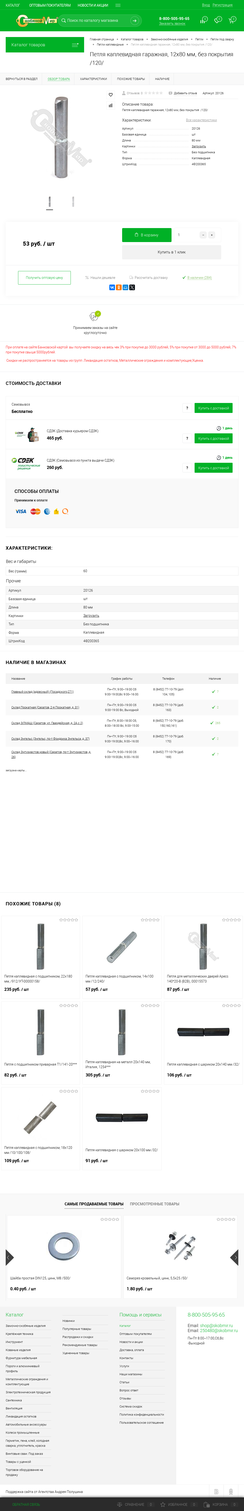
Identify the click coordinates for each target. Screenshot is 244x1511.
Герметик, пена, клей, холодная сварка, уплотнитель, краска (27, 1442)
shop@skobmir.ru (216, 1324)
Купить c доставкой (213, 409)
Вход (206, 5)
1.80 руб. (100, 1288)
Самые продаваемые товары (94, 1203)
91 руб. (122, 1162)
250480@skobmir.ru (219, 1329)
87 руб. (203, 991)
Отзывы (125, 1397)
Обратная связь (23, 1504)
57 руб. (122, 991)
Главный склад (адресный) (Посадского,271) (42, 691)
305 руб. (122, 1076)
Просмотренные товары (154, 1203)
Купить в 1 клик (172, 252)
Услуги (124, 1365)
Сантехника (14, 1399)
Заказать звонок (172, 23)
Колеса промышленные (22, 1431)
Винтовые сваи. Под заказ (24, 1453)
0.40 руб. (23, 1288)
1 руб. (175, 1288)
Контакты (126, 1357)
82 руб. (40, 1076)
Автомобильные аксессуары (26, 1423)
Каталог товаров (44, 44)
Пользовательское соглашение (142, 1421)
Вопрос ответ (129, 1389)
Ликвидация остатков (21, 1415)
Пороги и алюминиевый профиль (22, 1367)
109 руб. (40, 1162)
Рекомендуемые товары (79, 1344)
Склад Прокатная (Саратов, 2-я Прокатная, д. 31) (45, 706)
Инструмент (14, 1341)
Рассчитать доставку (148, 278)
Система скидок (131, 1405)
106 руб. (203, 1076)
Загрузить (199, 146)
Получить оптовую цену (44, 278)
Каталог (13, 5)
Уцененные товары (75, 1352)
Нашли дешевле (100, 278)
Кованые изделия (18, 1349)
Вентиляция (14, 1407)
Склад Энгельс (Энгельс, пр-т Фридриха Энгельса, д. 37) (50, 738)
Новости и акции (131, 1341)
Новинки (68, 1320)
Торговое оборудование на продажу (24, 1471)
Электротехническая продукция (28, 1391)
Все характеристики (201, 120)
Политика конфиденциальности (142, 1413)
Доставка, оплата (132, 1349)
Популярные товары (76, 1328)
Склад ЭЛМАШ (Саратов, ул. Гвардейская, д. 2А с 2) (47, 722)
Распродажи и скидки (77, 1336)
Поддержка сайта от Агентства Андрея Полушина (44, 1491)
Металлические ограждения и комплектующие (27, 1380)
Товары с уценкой (18, 1461)
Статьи (124, 1381)
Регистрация (223, 5)
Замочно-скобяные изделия (26, 1325)
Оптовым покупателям (50, 5)
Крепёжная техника (19, 1333)
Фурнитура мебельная (21, 1357)
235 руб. (40, 991)
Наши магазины (131, 1373)
